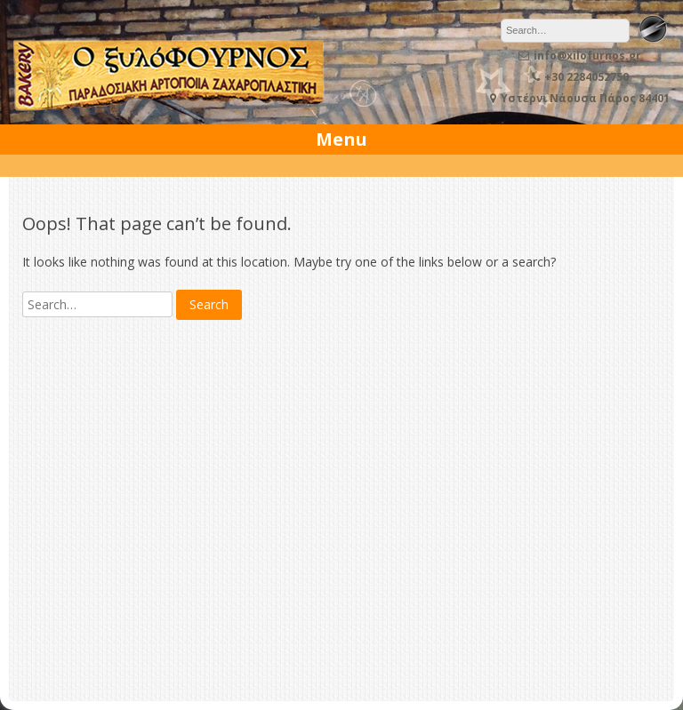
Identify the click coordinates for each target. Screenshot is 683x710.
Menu (341, 139)
